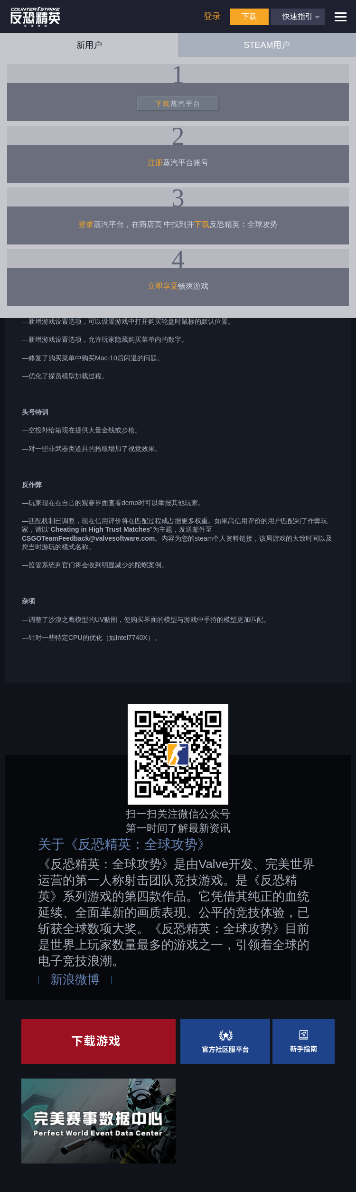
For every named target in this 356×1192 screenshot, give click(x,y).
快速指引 (297, 16)
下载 (249, 16)
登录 (212, 16)
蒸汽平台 (178, 103)
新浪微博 (75, 979)
